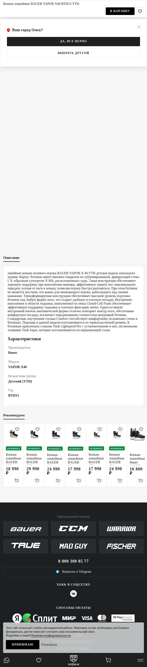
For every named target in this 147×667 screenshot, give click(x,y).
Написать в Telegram (73, 572)
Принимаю (22, 644)
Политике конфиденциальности (51, 635)
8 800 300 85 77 (73, 561)
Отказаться (49, 644)
